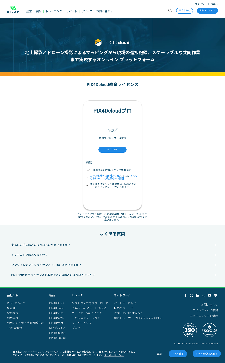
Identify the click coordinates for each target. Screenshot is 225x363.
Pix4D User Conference (128, 313)
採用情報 (12, 313)
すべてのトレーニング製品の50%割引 (113, 177)
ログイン (199, 4)
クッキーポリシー (114, 355)
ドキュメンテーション (86, 318)
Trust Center (14, 328)
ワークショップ (82, 323)
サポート (71, 11)
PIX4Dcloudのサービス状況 (89, 308)
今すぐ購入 (112, 149)
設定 (159, 353)
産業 (29, 11)
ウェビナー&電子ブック (87, 313)
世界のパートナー (125, 308)
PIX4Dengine (57, 333)
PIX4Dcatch (56, 318)
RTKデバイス (57, 328)
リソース (86, 11)
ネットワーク (122, 295)
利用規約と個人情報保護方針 (25, 323)
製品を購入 (184, 10)
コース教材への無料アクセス (106, 175)
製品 (38, 11)
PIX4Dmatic (56, 308)
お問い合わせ (104, 11)
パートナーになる (125, 303)
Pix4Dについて (16, 303)
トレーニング (53, 11)
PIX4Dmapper (57, 337)
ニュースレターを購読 (204, 316)
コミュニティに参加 (205, 310)
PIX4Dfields (56, 313)
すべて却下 (178, 353)
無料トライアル (207, 10)
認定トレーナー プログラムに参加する (138, 318)
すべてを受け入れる (207, 353)
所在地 (11, 308)
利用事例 (12, 318)
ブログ (76, 328)
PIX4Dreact (56, 323)
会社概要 (12, 295)
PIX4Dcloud (56, 303)
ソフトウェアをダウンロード (90, 303)
